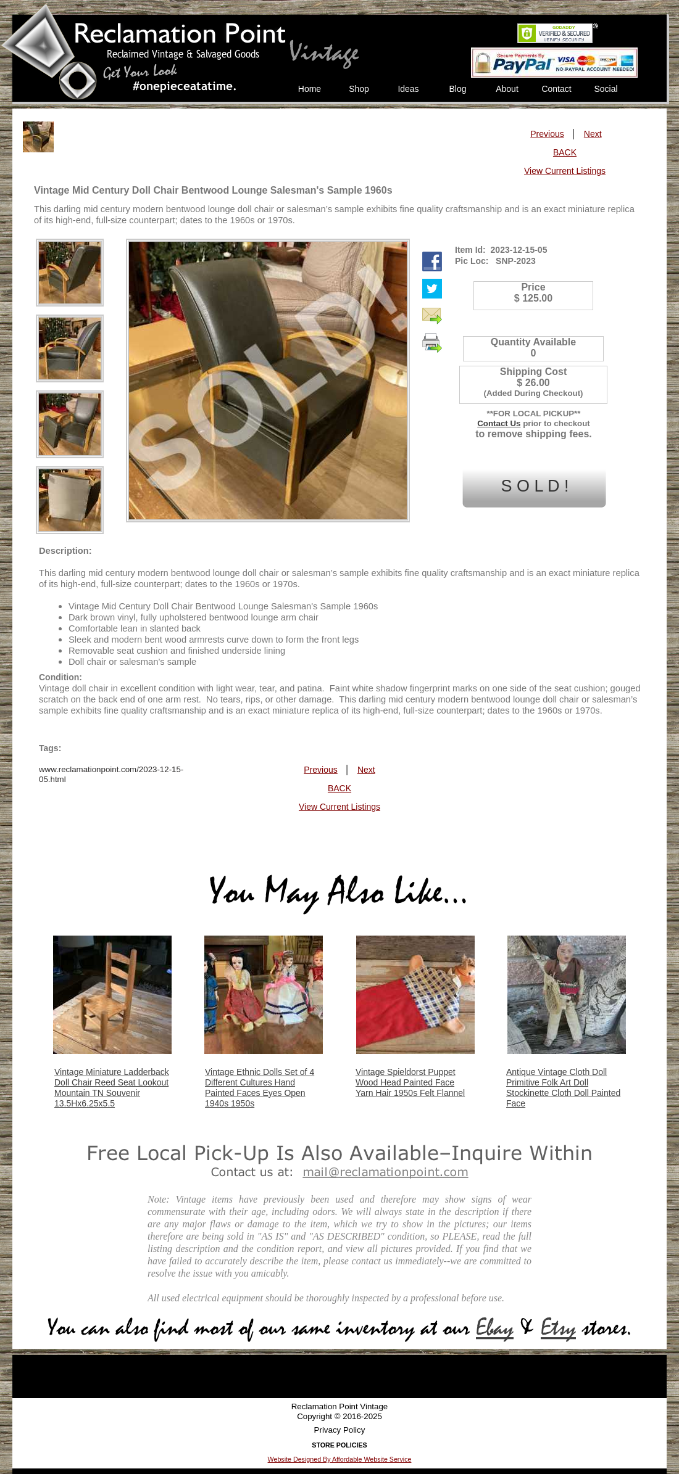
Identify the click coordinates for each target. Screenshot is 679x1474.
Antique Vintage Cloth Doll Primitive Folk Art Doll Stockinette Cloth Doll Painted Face (563, 1087)
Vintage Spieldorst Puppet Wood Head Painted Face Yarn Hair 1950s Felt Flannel (410, 1082)
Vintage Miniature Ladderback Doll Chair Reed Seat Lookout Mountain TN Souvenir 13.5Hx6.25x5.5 (111, 1087)
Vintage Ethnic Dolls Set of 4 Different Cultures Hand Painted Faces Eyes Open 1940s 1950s (259, 1087)
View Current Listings (565, 171)
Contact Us (498, 423)
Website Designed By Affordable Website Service (340, 1459)
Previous (547, 134)
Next (593, 134)
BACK (565, 152)
